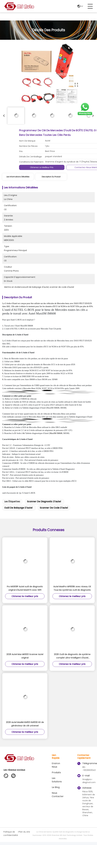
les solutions (57, 780)
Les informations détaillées (17, 176)
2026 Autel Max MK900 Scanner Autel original (24, 656)
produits (56, 772)
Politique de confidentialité (10, 833)
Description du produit (51, 176)
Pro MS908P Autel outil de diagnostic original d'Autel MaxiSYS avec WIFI (25, 588)
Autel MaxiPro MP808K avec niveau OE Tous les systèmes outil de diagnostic (72, 588)
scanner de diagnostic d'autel (44, 501)
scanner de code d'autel (54, 507)
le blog (56, 787)
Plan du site (24, 831)
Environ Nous (56, 765)
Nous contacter (58, 794)
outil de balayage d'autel (18, 507)
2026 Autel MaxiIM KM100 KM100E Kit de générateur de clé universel (25, 724)
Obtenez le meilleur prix (83, 167)
